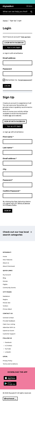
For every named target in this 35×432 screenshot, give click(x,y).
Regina (5, 299)
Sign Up (7, 211)
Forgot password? (25, 80)
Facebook (7, 342)
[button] (29, 6)
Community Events (9, 287)
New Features (7, 260)
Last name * (8, 148)
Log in (7, 86)
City (4, 169)
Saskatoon (6, 296)
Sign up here (25, 37)
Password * (8, 180)
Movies (5, 281)
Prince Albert (7, 309)
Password (7, 69)
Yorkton (5, 306)
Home (5, 21)
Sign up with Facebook (14, 121)
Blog (4, 278)
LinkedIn (7, 352)
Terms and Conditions (10, 364)
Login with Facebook (14, 43)
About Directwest (9, 266)
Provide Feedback (9, 321)
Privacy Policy (11, 205)
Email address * (10, 158)
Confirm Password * (11, 191)
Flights (5, 284)
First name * (8, 137)
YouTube (7, 349)
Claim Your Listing (9, 324)
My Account (7, 275)
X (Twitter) (7, 345)
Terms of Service (23, 203)
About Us (6, 263)
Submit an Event (8, 330)
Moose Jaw (6, 303)
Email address (9, 58)
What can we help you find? (15, 12)
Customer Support (9, 334)
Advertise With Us (9, 327)
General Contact (8, 318)
